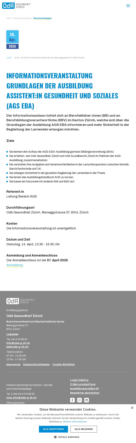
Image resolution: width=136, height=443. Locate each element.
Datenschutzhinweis (36, 364)
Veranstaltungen (42, 18)
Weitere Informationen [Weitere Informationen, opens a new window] (75, 421)
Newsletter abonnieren (84, 393)
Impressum (13, 364)
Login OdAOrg (79, 380)
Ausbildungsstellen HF (84, 388)
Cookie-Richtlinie (63, 364)
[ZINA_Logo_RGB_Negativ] (22, 379)
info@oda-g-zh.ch (18, 343)
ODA (8, 18)
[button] (68, 437)
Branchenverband (22, 18)
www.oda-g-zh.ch (17, 347)
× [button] (132, 408)
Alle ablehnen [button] (84, 429)
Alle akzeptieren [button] (53, 429)
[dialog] (68, 423)
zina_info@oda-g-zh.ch (21, 397)
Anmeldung (14, 265)
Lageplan (12, 334)
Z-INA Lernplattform (82, 384)
